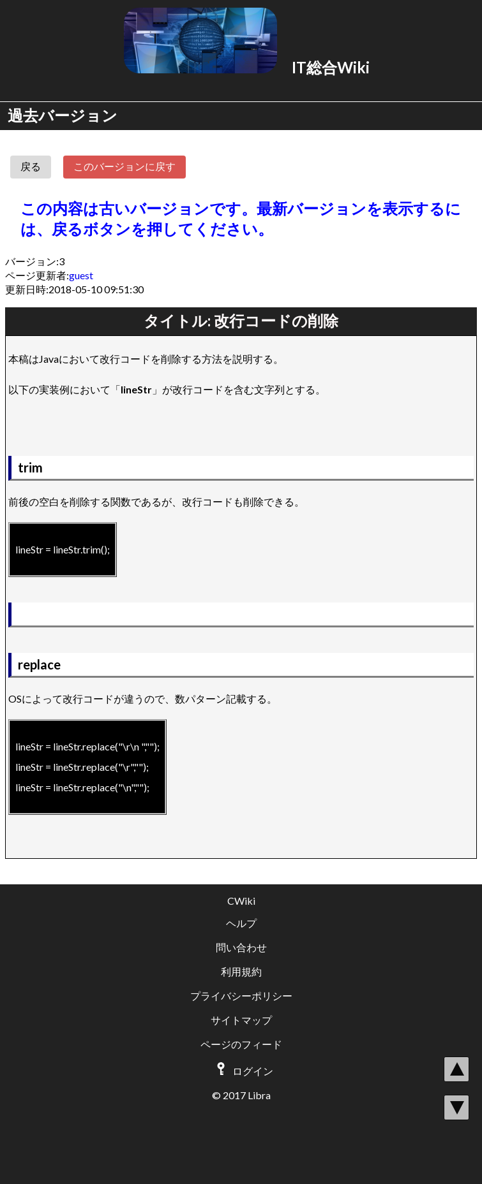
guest (81, 275)
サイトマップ (241, 1020)
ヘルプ (241, 923)
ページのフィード (241, 1044)
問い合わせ (241, 947)
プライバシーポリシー (241, 996)
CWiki (241, 901)
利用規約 (241, 971)
